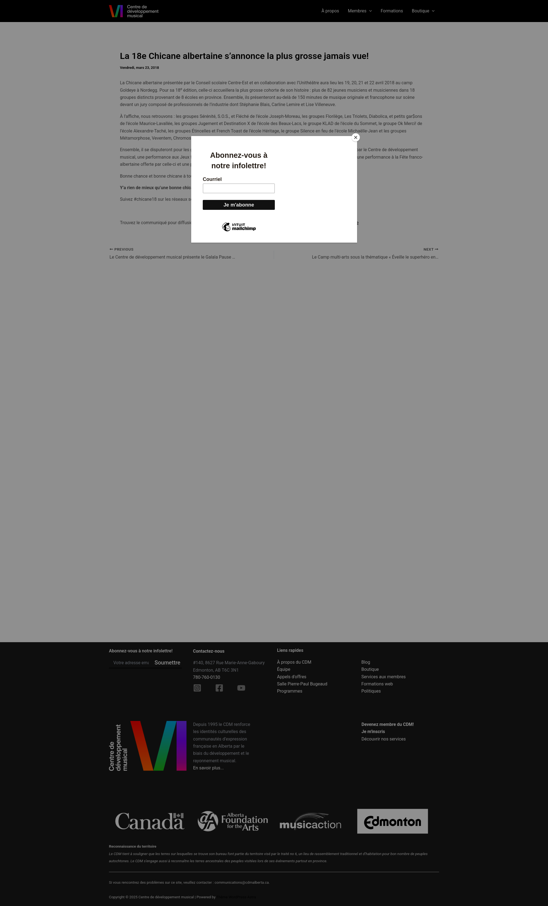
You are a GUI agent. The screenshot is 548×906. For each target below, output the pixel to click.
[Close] (356, 137)
